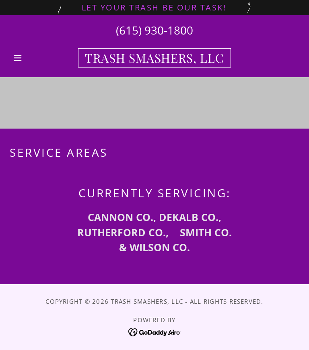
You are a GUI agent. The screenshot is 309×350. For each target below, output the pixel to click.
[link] (154, 59)
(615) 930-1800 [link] (154, 30)
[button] (31, 58)
